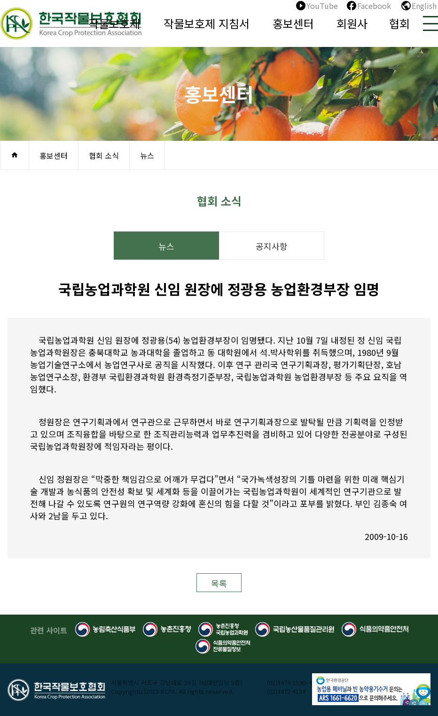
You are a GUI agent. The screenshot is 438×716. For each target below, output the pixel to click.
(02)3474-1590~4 (289, 682)
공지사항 (272, 246)
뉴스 (147, 155)
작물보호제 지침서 (207, 23)
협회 (399, 23)
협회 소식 (104, 155)
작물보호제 (114, 23)
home (14, 155)
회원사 (352, 23)
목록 (219, 583)
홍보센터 (293, 23)
